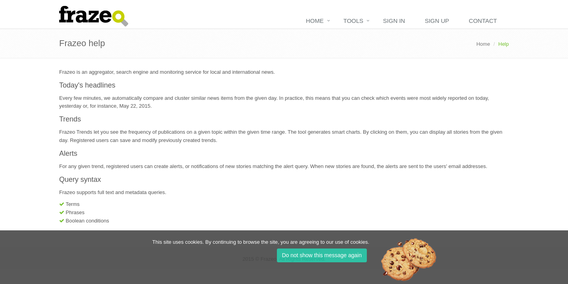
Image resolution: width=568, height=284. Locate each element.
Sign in (394, 20)
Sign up (437, 20)
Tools (354, 20)
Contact (483, 20)
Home (315, 20)
